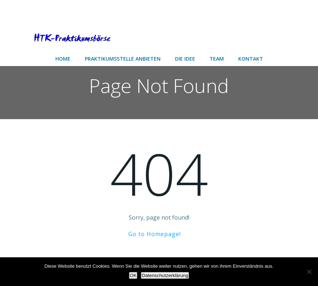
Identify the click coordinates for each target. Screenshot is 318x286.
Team (216, 58)
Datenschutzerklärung (165, 275)
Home (62, 58)
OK (133, 275)
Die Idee (185, 58)
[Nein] (309, 271)
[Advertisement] (57, 11)
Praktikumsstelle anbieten (123, 58)
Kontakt (250, 58)
